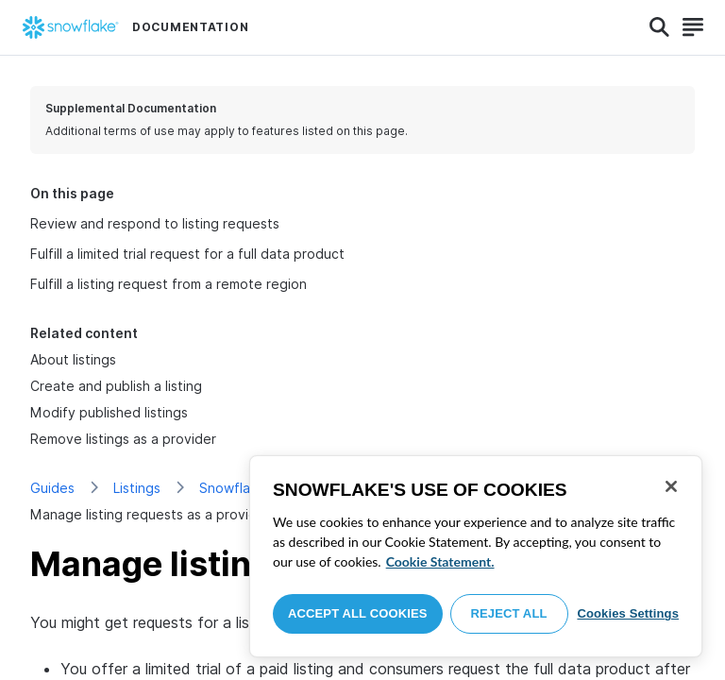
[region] (475, 556)
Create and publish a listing (116, 386)
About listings (73, 359)
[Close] (671, 486)
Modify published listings (109, 412)
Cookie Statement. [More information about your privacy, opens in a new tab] (440, 561)
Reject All (509, 613)
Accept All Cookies (358, 613)
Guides (52, 488)
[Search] (659, 27)
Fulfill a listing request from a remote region (168, 284)
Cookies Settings (628, 613)
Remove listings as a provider (123, 439)
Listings (136, 488)
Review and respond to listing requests (154, 223)
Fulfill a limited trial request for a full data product (187, 254)
